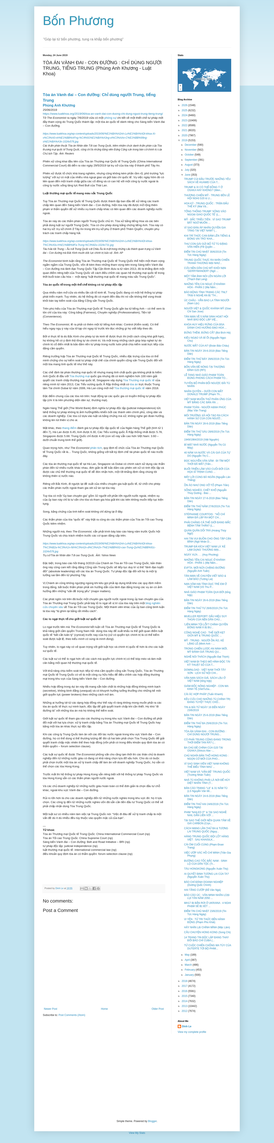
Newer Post (50, 1008)
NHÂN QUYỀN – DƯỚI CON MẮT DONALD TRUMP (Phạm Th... (203, 393)
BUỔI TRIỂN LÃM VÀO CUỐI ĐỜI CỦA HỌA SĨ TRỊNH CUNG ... (206, 470)
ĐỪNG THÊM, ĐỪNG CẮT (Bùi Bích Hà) (207, 332)
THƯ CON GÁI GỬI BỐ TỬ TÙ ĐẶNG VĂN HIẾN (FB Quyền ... (205, 245)
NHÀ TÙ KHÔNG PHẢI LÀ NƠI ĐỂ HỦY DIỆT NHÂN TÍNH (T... (207, 781)
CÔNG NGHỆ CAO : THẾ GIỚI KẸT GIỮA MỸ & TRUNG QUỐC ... (204, 634)
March (189, 964)
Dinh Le (59, 888)
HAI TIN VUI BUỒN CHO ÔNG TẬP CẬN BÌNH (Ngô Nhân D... (207, 540)
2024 (185, 115)
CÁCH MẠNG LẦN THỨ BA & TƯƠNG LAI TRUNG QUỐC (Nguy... (206, 830)
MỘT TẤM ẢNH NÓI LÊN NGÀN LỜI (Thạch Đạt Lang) (205, 278)
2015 (185, 996)
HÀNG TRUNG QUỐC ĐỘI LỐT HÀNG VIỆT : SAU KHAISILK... (206, 838)
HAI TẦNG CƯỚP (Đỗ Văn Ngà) (202, 889)
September (191, 159)
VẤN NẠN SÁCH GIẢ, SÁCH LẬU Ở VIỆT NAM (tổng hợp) (205, 679)
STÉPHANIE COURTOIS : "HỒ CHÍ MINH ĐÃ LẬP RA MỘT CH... (204, 516)
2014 (185, 1001)
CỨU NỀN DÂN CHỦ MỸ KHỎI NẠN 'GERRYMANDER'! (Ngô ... (205, 270)
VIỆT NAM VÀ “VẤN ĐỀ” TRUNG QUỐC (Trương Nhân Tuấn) (207, 773)
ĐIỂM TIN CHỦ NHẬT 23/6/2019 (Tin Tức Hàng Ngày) (205, 913)
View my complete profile (192, 1031)
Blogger (152, 1121)
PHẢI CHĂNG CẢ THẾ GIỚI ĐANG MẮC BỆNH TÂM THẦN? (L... (207, 524)
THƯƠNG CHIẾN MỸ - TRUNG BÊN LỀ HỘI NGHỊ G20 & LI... (207, 197)
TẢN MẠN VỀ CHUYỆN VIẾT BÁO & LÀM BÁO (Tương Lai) (205, 577)
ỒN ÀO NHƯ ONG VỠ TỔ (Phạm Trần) (206, 485)
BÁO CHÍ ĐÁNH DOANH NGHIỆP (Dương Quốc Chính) (203, 884)
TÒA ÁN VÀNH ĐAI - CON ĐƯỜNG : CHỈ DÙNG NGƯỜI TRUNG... (205, 733)
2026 (185, 105)
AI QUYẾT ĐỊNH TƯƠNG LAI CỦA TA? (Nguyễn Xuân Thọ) (206, 875)
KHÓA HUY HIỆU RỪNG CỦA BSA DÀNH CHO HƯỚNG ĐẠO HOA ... (205, 326)
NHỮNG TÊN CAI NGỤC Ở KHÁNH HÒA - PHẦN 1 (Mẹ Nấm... (204, 561)
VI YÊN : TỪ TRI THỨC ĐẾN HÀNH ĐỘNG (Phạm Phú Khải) (204, 921)
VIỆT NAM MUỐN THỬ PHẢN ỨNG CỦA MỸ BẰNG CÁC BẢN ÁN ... (207, 401)
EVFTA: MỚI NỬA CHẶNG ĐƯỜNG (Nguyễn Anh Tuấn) (204, 569)
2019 (185, 140)
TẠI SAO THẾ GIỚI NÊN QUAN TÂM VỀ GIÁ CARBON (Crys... (207, 822)
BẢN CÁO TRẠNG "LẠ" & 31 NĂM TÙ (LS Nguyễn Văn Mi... (206, 790)
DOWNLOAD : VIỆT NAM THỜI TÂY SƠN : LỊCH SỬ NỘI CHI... (205, 671)
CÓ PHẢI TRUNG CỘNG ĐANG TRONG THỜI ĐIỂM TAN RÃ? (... (207, 741)
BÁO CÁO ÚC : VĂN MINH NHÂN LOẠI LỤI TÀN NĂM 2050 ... (206, 897)
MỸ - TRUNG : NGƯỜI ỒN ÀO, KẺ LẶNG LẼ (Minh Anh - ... (204, 642)
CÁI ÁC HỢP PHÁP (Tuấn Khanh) (203, 694)
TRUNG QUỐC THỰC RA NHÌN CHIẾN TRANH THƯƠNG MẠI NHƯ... (206, 261)
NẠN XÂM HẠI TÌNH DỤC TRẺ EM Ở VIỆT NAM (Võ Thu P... (205, 586)
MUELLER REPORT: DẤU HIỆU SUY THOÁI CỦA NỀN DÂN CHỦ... (205, 618)
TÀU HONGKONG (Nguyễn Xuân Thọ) (206, 868)
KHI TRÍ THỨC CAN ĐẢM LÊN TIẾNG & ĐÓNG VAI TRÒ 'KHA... (207, 237)
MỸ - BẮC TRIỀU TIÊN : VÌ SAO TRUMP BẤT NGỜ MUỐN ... (207, 221)
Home (104, 1008)
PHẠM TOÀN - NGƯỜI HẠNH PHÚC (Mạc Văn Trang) (205, 409)
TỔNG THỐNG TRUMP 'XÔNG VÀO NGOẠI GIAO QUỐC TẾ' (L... (205, 213)
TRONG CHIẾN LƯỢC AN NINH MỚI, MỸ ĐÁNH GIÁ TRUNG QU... (206, 650)
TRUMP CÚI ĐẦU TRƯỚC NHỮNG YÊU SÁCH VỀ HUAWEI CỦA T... (207, 181)
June (188, 174)
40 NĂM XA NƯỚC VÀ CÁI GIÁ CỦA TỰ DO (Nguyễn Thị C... (207, 454)
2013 (185, 1006)
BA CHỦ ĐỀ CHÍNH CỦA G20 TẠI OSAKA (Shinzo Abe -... (203, 749)
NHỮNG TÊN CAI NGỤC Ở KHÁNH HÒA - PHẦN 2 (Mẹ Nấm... (204, 286)
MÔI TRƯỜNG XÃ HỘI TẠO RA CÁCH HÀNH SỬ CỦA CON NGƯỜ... (206, 417)
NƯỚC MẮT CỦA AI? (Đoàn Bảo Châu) (206, 345)
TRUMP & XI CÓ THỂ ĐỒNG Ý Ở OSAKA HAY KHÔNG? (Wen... (203, 189)
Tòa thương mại (79, 376)
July (187, 169)
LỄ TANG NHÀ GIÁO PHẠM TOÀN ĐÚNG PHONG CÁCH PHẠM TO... (206, 377)
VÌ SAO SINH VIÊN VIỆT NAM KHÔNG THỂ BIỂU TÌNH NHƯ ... (206, 765)
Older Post (158, 1008)
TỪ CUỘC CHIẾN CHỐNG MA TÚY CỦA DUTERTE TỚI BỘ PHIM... (207, 947)
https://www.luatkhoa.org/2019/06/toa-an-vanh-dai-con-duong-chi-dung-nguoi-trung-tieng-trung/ (103, 113)
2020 (185, 135)
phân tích (96, 447)
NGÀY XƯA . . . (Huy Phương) (201, 554)
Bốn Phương (78, 20)
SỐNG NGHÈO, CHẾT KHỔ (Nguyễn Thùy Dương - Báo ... (205, 492)
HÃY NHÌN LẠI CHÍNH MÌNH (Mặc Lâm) (207, 927)
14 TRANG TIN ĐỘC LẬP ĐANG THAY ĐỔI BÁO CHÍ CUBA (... (206, 939)
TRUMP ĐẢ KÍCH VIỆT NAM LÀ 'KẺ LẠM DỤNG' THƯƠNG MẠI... (204, 548)
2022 (185, 125)
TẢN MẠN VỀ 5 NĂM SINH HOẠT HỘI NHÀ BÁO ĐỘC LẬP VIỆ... (206, 318)
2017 (185, 985)
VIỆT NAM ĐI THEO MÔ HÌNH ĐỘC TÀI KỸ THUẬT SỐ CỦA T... (207, 663)
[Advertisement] (137, 1077)
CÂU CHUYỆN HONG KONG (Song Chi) (207, 932)
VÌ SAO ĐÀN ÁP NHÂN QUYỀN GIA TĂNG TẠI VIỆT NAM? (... (205, 229)
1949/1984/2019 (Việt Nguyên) (201, 439)
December (191, 144)
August (189, 164)
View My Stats (137, 1132)
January (190, 974)
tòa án (134, 384)
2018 (185, 981)
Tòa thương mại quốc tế (129, 388)
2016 (185, 991)
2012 (185, 1011)
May (187, 954)
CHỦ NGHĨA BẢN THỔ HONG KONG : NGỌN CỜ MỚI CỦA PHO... (206, 757)
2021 (185, 130)
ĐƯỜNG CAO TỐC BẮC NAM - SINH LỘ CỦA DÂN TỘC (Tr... (205, 862)
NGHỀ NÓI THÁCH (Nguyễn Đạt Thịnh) (206, 656)
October (190, 154)
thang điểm (69, 428)
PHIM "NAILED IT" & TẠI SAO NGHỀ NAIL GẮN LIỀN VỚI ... (205, 814)
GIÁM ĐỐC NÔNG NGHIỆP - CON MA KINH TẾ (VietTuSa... (206, 688)
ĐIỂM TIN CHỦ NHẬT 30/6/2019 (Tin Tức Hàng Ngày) (205, 253)
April (188, 959)
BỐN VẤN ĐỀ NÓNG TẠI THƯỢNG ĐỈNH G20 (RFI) (204, 368)
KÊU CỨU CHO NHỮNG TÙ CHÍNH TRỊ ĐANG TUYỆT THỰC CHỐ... (207, 701)
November (191, 149)
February (190, 969)
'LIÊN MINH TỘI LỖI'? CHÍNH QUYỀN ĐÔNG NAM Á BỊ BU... (206, 626)
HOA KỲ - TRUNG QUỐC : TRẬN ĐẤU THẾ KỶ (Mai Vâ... (206, 205)
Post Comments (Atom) (71, 1015)
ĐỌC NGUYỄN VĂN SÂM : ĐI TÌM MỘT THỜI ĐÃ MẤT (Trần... (207, 462)
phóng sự (110, 117)
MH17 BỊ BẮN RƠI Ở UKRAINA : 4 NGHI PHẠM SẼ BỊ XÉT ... (207, 904)
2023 (185, 120)
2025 (185, 110)
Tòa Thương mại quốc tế (139, 380)
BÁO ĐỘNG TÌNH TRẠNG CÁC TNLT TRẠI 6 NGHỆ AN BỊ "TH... (205, 294)
